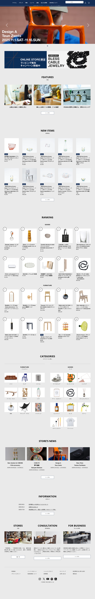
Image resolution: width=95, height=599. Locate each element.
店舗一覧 (18, 571)
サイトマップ (63, 586)
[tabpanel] (47, 36)
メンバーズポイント (32, 586)
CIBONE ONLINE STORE (48, 11)
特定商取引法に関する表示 (79, 586)
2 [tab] (47, 57)
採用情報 (46, 588)
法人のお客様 (59, 15)
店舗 (51, 15)
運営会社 (75, 588)
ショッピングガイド (48, 586)
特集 (38, 15)
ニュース (45, 15)
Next (87, 36)
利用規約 (13, 586)
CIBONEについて (69, 15)
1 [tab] (45, 57)
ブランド (31, 15)
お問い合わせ (63, 588)
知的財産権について (32, 588)
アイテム (24, 15)
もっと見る (47, 124)
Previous (7, 36)
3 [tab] (49, 57)
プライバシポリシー (16, 588)
